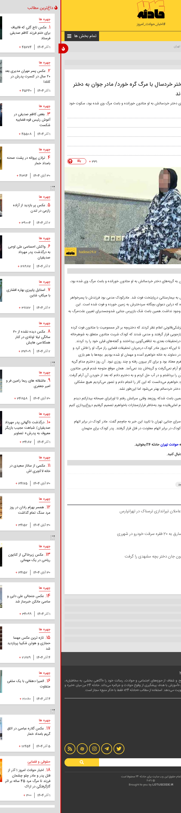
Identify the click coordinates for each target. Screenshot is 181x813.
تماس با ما (167, 729)
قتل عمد (123, 484)
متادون (166, 484)
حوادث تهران (121, 46)
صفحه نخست (166, 46)
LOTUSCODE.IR (102, 785)
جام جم (155, 141)
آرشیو (170, 735)
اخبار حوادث (143, 46)
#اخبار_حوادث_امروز (90, 24)
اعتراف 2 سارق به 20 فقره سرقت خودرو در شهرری (96, 534)
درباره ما (168, 724)
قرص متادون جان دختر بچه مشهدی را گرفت (100, 556)
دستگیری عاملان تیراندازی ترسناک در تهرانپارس (97, 511)
